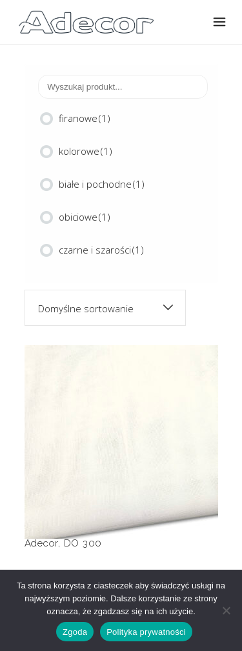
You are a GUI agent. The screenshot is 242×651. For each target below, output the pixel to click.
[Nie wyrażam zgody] (225, 610)
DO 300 (83, 543)
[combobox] (105, 308)
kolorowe (85, 151)
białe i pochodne (102, 183)
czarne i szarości (101, 249)
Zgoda (75, 632)
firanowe (84, 118)
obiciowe (84, 216)
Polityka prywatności (146, 632)
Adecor (42, 543)
